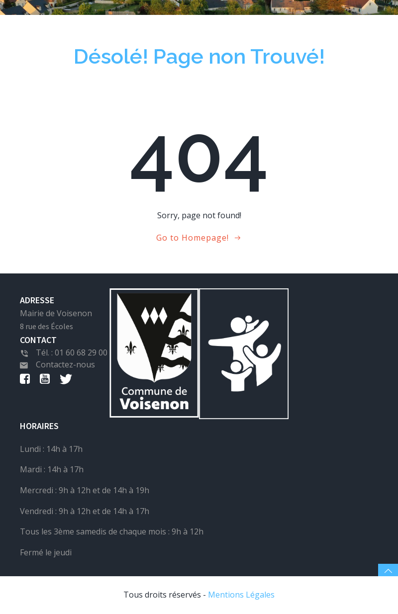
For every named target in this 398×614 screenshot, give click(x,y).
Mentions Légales (241, 594)
